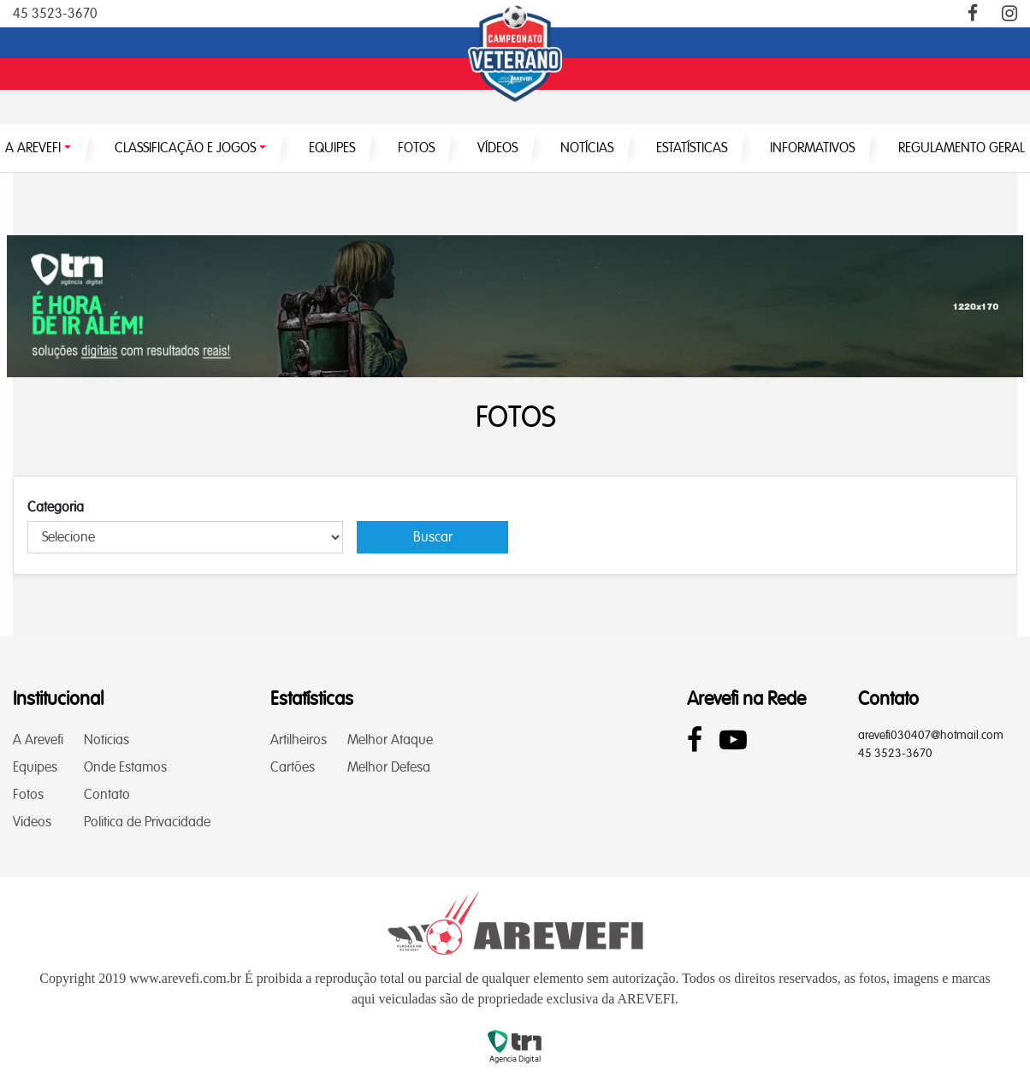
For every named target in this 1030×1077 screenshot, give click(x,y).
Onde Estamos (125, 767)
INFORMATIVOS (812, 147)
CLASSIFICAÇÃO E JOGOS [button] (185, 147)
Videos (32, 822)
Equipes (35, 767)
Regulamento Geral (961, 147)
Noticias (106, 739)
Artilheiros (298, 739)
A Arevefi (38, 739)
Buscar (433, 537)
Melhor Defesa (388, 767)
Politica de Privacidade (147, 822)
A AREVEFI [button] (33, 147)
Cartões (292, 767)
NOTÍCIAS (586, 147)
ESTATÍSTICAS (691, 147)
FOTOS (416, 147)
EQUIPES (332, 147)
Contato (107, 794)
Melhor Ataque (390, 739)
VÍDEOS (497, 147)
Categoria (55, 507)
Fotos (28, 794)
